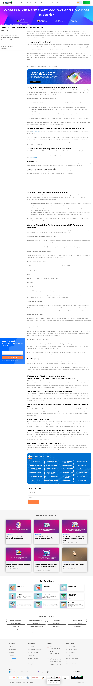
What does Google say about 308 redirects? (8, 39)
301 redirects (35, 131)
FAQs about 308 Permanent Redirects (7, 46)
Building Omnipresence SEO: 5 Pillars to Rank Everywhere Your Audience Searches (46, 566)
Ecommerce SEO (46, 586)
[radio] (50, 682)
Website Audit (20, 586)
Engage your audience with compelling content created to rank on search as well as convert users (75, 605)
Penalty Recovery (46, 603)
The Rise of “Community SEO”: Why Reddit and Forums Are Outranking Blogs (74, 538)
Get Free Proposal (87, 2)
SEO (18, 603)
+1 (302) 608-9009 (54, 653)
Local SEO (19, 594)
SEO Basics (72, 562)
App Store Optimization (48, 594)
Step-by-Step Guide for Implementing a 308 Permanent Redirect (12, 44)
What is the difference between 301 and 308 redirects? (10, 37)
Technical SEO (6, 24)
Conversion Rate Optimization (72, 595)
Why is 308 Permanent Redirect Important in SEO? (9, 35)
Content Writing (72, 602)
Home (2, 24)
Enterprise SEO (72, 586)
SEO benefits (33, 157)
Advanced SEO (9, 534)
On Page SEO (65, 562)
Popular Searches (3, 48)
